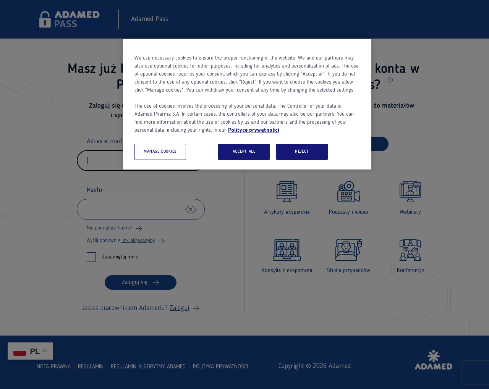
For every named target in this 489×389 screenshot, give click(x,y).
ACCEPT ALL (244, 151)
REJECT (302, 151)
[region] (247, 104)
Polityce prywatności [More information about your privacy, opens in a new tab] (253, 130)
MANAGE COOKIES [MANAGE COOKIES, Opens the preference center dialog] (160, 151)
